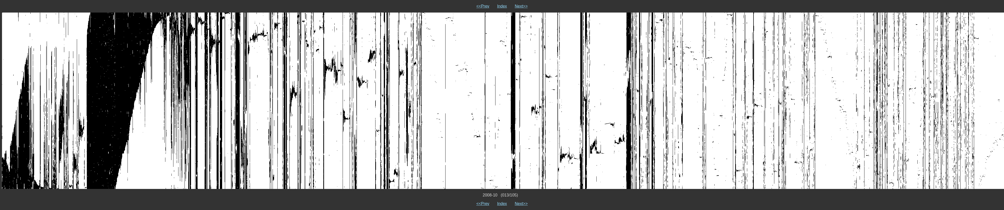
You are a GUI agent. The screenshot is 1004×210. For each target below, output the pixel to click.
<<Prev (482, 6)
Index (502, 6)
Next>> (521, 6)
